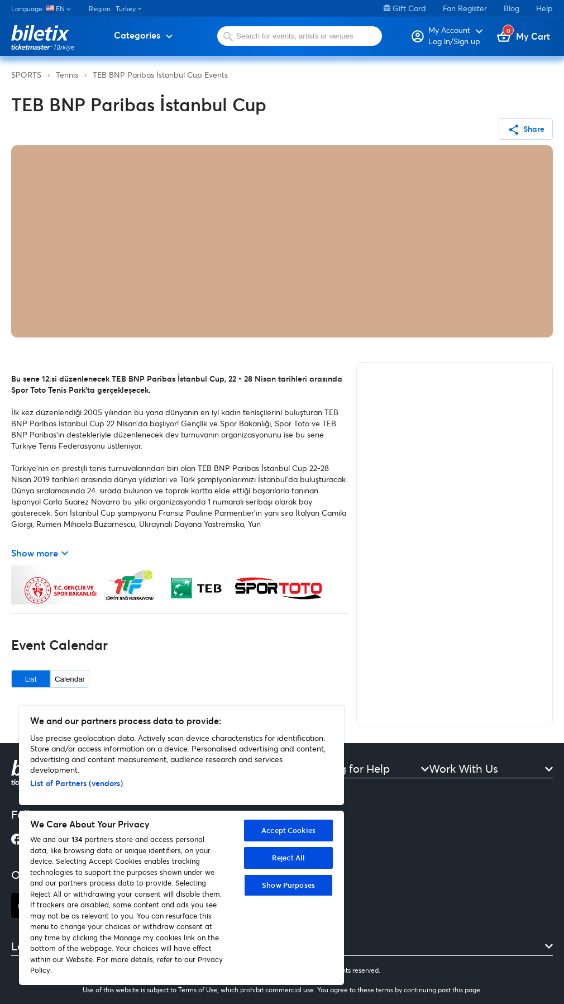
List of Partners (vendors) (76, 783)
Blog (511, 8)
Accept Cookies (288, 830)
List (31, 679)
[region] (181, 845)
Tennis (67, 74)
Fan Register (465, 8)
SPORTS (26, 74)
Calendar (70, 679)
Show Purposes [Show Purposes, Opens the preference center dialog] (288, 885)
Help (544, 8)
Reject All (288, 858)
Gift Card (405, 8)
